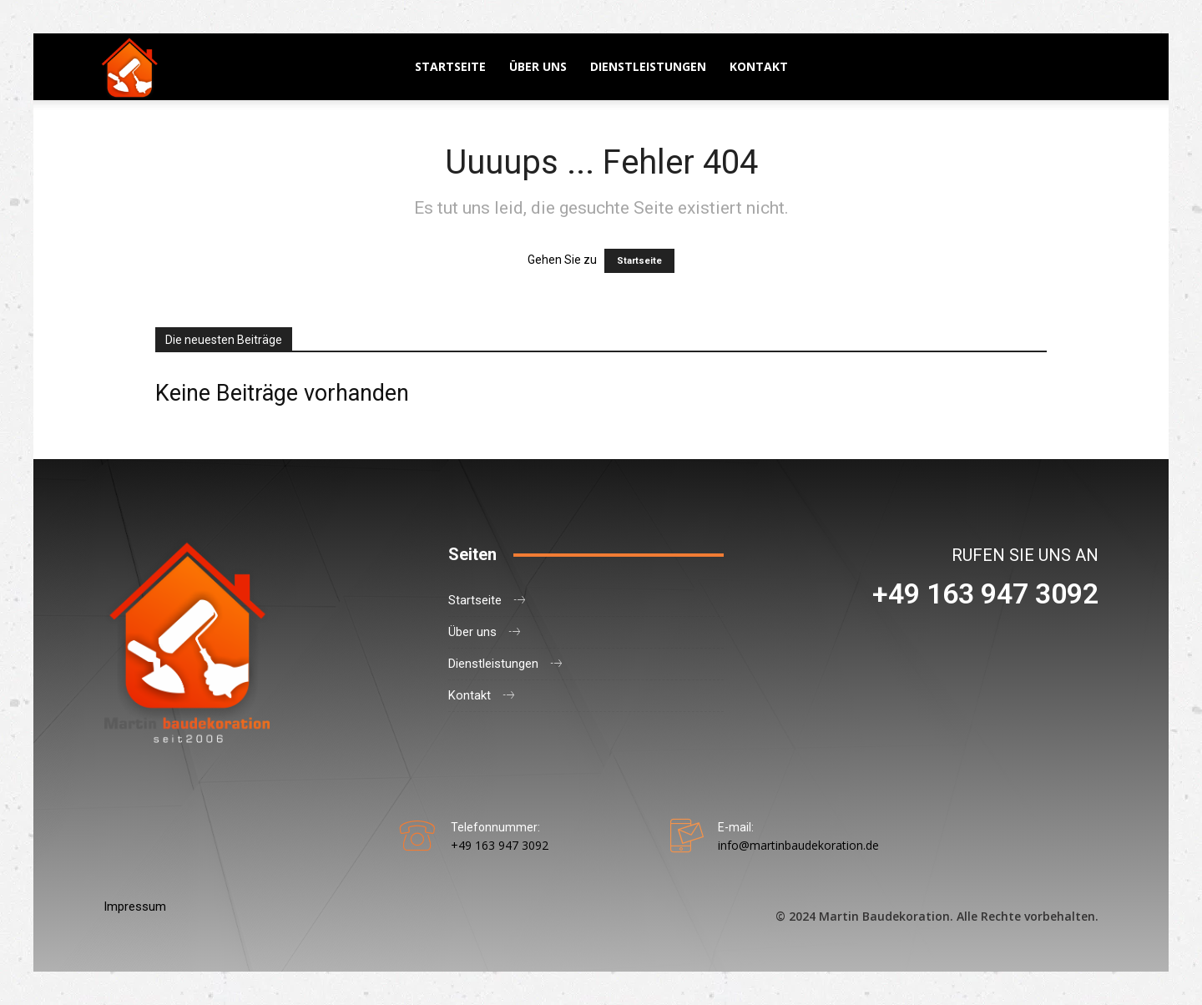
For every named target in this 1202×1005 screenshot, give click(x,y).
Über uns (538, 66)
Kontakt (759, 66)
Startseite (450, 66)
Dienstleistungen (648, 66)
